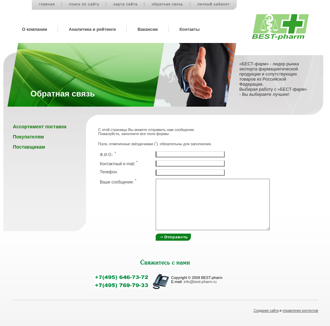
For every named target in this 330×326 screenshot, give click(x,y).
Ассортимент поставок (39, 126)
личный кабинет (213, 4)
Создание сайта (266, 310)
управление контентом (300, 310)
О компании (34, 29)
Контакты (189, 29)
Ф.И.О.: (108, 154)
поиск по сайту (84, 4)
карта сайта (125, 4)
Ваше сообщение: (118, 182)
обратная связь (167, 4)
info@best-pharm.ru (200, 282)
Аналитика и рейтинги (92, 29)
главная (47, 4)
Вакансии (147, 29)
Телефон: (109, 172)
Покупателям (28, 136)
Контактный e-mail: (119, 163)
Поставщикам (29, 147)
